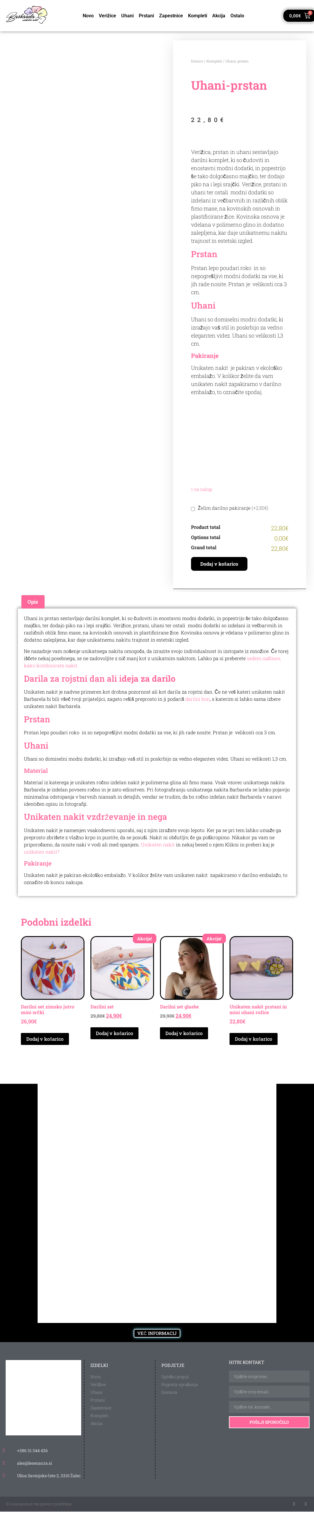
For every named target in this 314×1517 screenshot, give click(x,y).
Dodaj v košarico (219, 564)
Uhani (127, 16)
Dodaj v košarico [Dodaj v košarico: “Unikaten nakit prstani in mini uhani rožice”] (253, 1039)
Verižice (107, 16)
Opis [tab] (32, 601)
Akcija (218, 16)
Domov (197, 61)
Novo (88, 16)
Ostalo (237, 16)
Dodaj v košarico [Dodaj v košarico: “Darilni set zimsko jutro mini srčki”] (45, 1039)
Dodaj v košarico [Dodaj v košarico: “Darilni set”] (114, 1033)
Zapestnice (171, 16)
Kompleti (197, 16)
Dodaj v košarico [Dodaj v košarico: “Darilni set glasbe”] (184, 1033)
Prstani (146, 16)
